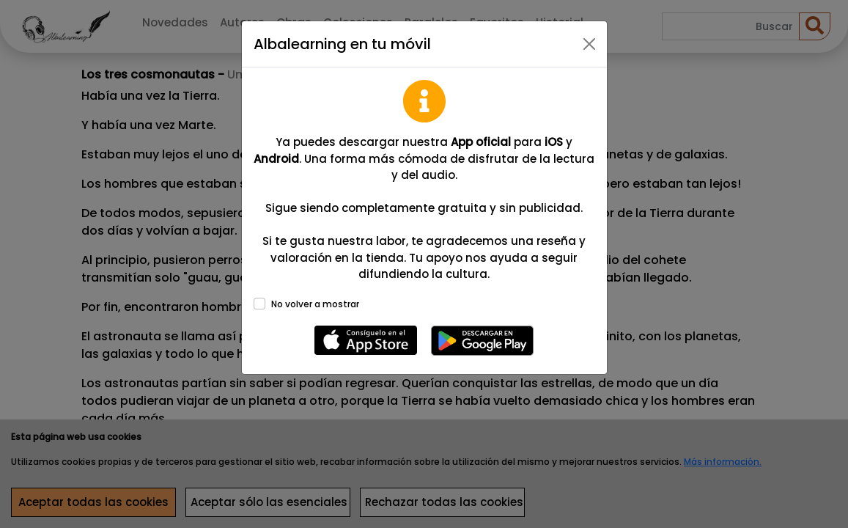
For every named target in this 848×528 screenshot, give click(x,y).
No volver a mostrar (315, 304)
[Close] (589, 44)
